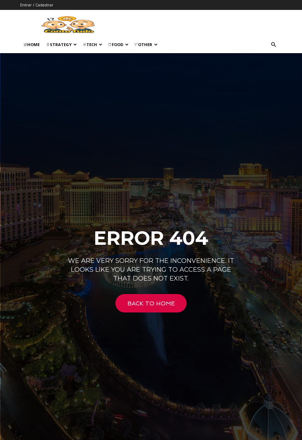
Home (31, 44)
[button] (273, 44)
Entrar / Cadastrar (36, 4)
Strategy (61, 44)
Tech (92, 44)
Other (146, 44)
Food (118, 44)
